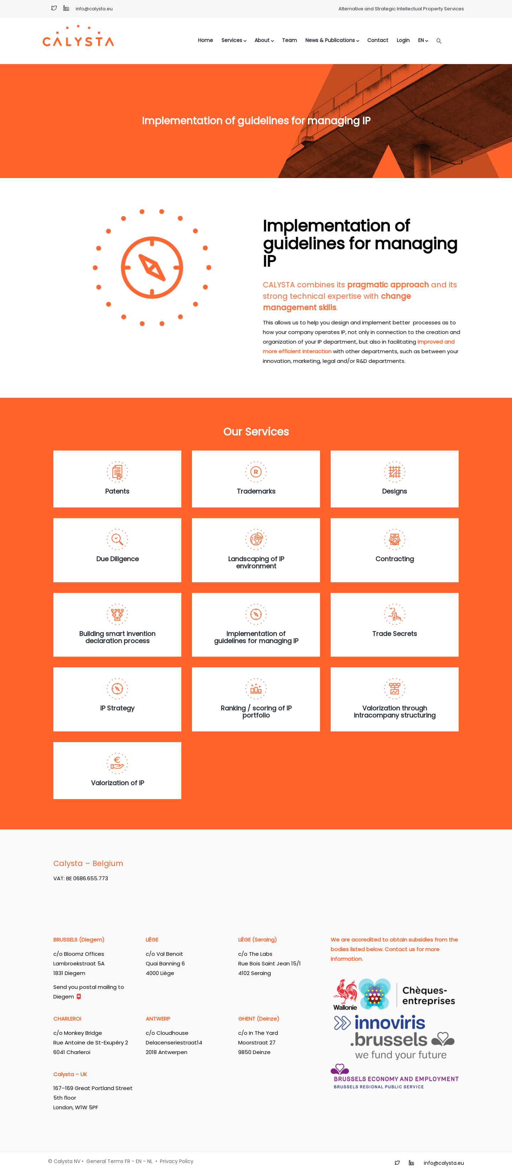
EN (139, 1161)
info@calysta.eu (94, 8)
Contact (377, 40)
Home (205, 40)
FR (127, 1161)
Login (403, 40)
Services (234, 40)
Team (289, 40)
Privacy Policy (176, 1161)
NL (150, 1161)
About (264, 40)
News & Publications (332, 40)
